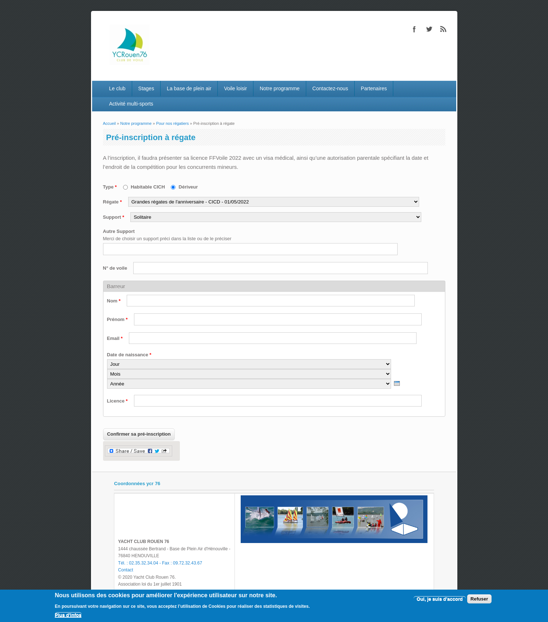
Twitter (429, 29)
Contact (125, 570)
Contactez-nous (330, 88)
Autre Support (119, 231)
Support (114, 217)
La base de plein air (189, 88)
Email (115, 338)
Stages (146, 88)
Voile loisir (235, 88)
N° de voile (116, 268)
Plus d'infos (68, 615)
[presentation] (397, 383)
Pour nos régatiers (172, 123)
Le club (117, 88)
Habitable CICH (148, 187)
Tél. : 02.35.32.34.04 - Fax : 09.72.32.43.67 (160, 563)
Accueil (109, 123)
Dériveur (188, 187)
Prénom (117, 319)
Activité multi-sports (131, 104)
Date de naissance (129, 354)
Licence (117, 401)
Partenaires (374, 88)
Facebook (414, 29)
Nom (114, 301)
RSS (443, 29)
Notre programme (280, 88)
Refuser (479, 599)
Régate (112, 202)
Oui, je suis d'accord (440, 599)
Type (110, 187)
